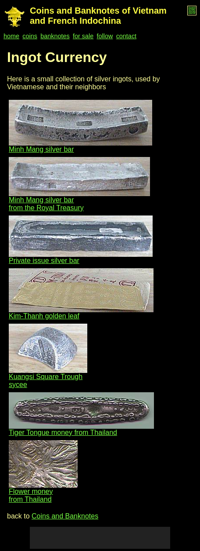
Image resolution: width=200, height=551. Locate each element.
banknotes (54, 36)
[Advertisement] (100, 538)
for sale (83, 36)
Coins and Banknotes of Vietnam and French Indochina (98, 16)
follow (105, 36)
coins (29, 36)
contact (126, 36)
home (11, 36)
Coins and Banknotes (65, 516)
